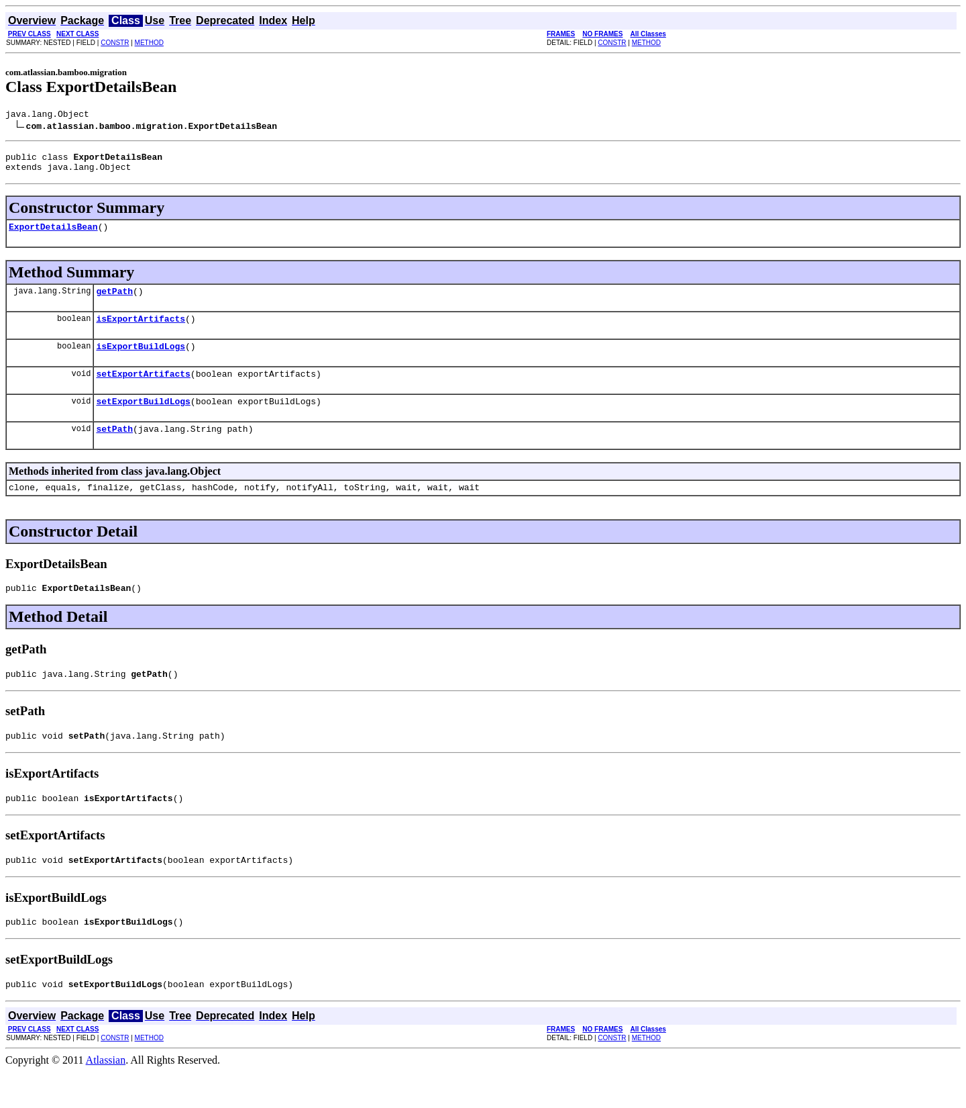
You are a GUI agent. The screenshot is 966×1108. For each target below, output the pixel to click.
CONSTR (115, 42)
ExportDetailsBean (53, 234)
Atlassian (106, 1096)
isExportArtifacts (140, 330)
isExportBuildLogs (140, 360)
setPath (114, 449)
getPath (114, 301)
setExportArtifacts (143, 389)
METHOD (149, 42)
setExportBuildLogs (143, 419)
